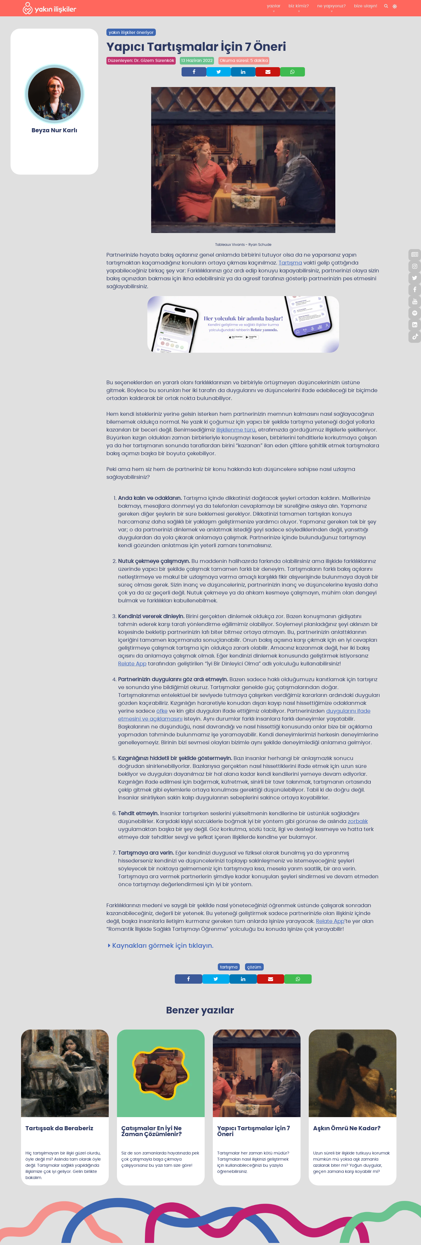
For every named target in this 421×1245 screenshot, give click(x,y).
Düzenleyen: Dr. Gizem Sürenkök (141, 60)
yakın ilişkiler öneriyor (131, 33)
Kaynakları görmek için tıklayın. (160, 946)
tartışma (228, 967)
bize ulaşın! (365, 6)
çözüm (254, 967)
